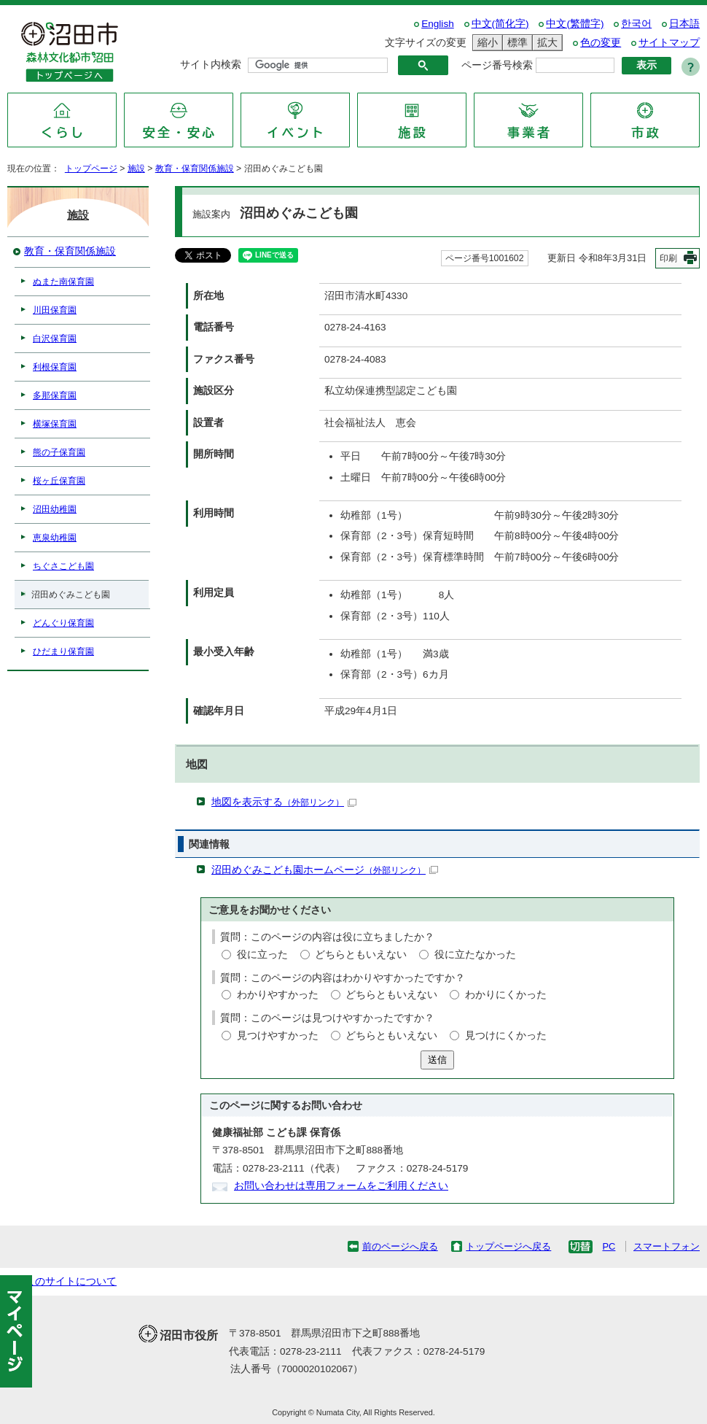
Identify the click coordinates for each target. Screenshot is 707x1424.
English (437, 23)
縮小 (485, 43)
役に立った (262, 954)
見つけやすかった (278, 1035)
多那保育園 (55, 395)
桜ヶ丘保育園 (59, 481)
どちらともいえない (361, 954)
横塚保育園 (55, 424)
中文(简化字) (500, 23)
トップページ (91, 168)
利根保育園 (55, 367)
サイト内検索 (210, 64)
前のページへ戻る (400, 1246)
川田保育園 (55, 310)
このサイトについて (71, 1281)
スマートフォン (666, 1246)
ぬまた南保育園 (63, 281)
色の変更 (600, 42)
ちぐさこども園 (63, 566)
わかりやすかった (278, 994)
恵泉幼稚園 (55, 538)
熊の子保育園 (59, 452)
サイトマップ (669, 42)
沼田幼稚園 (55, 509)
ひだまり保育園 (63, 651)
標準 (515, 43)
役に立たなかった (475, 954)
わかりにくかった (506, 994)
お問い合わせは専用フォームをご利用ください (341, 1185)
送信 (437, 1059)
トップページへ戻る (508, 1246)
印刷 (668, 258)
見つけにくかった (506, 1035)
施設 (136, 168)
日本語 (684, 23)
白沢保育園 (55, 338)
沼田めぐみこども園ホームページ (324, 869)
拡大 (545, 43)
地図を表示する (283, 802)
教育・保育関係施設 (194, 168)
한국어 (636, 23)
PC (608, 1246)
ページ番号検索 (497, 65)
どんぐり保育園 (63, 623)
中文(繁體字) (575, 23)
